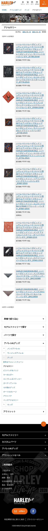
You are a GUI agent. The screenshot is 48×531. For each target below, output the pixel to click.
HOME (4, 10)
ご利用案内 (7, 465)
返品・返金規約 (8, 485)
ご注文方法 (6, 470)
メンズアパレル (13, 348)
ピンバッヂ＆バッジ (10, 370)
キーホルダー (8, 375)
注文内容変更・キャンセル (12, 481)
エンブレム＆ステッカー (12, 379)
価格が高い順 (36, 32)
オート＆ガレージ (10, 392)
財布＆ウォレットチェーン (13, 362)
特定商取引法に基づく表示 (14, 519)
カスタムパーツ (9, 442)
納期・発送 (6, 478)
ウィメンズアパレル (15, 353)
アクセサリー (8, 366)
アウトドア (7, 396)
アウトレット (9, 411)
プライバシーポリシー (35, 519)
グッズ (27, 10)
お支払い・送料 (8, 474)
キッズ (10, 405)
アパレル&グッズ (16, 10)
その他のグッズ (9, 387)
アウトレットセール (11, 455)
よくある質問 (7, 488)
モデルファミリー (10, 435)
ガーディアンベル (10, 383)
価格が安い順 (26, 32)
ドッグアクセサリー (10, 400)
